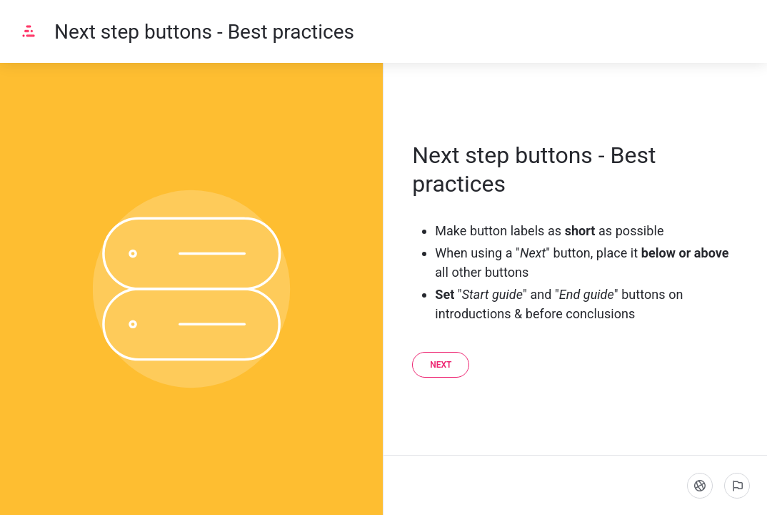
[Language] (700, 486)
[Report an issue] (737, 486)
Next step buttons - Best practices (204, 32)
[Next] (440, 365)
